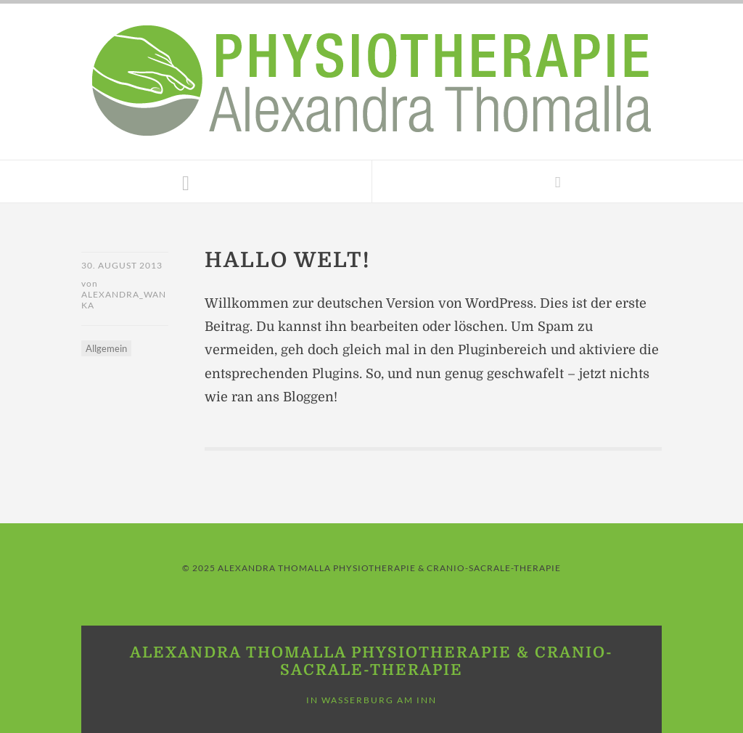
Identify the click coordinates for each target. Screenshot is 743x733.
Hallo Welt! (287, 260)
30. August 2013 (122, 265)
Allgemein (106, 348)
